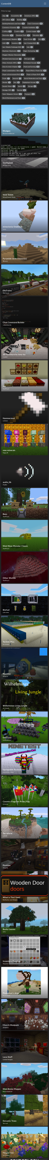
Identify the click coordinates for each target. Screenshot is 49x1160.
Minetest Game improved (11, 59)
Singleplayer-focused (31, 82)
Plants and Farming (32, 67)
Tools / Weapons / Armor (12, 94)
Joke (30, 47)
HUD (5, 43)
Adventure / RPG (31, 16)
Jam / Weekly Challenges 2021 (13, 47)
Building (21, 20)
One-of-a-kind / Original (11, 67)
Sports (21, 86)
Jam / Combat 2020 (31, 43)
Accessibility (16, 16)
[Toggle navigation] (45, 4)
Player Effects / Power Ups (36, 71)
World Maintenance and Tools (13, 98)
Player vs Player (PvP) (35, 74)
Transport (30, 94)
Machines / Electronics (11, 51)
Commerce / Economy (11, 27)
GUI (41, 39)
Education (38, 35)
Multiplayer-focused (32, 63)
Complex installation (30, 27)
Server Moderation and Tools (35, 78)
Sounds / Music (8, 86)
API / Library (8, 20)
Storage (32, 86)
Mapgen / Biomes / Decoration (13, 55)
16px (5, 16)
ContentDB (6, 3)
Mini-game (29, 59)
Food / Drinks (30, 39)
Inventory (16, 43)
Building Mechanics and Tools (13, 24)
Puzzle (6, 78)
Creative (19, 31)
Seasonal (17, 78)
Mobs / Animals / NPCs (11, 63)
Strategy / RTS (8, 90)
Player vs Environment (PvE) (13, 74)
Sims (17, 82)
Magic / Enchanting (31, 51)
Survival (21, 90)
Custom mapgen (33, 31)
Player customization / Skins (12, 71)
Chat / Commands (35, 24)
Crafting (7, 31)
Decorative (7, 35)
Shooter (6, 82)
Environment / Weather (11, 39)
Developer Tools (23, 35)
